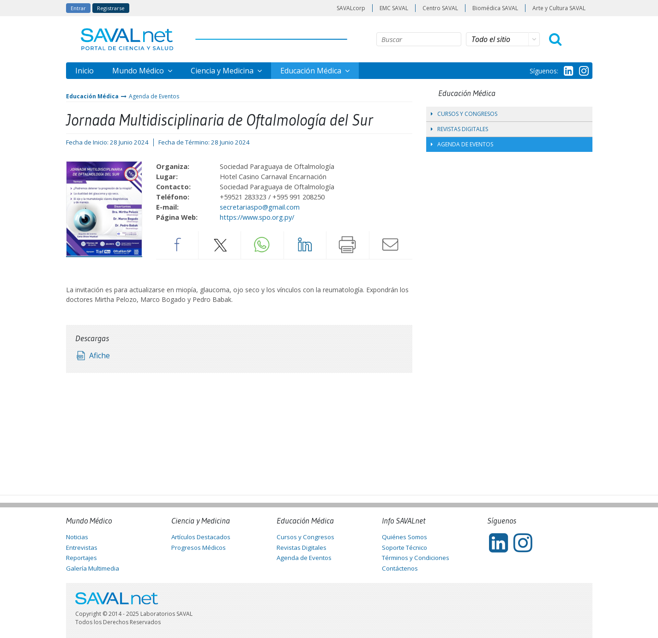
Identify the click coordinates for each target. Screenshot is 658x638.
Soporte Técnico (404, 547)
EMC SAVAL (394, 8)
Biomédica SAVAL (495, 8)
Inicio (84, 71)
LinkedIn (305, 244)
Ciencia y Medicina (223, 71)
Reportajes (81, 558)
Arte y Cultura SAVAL (559, 8)
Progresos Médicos (198, 547)
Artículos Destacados (200, 537)
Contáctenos (400, 568)
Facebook (176, 244)
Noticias (77, 537)
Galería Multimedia (92, 568)
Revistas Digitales (459, 129)
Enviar (390, 244)
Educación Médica (311, 71)
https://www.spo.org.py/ (257, 217)
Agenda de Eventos (154, 96)
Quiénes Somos (404, 537)
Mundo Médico (139, 71)
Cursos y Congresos (464, 114)
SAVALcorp (351, 8)
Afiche (99, 355)
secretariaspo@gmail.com (260, 206)
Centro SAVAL (440, 8)
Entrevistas (81, 547)
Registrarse (111, 8)
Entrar (78, 8)
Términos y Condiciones (415, 558)
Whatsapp (262, 244)
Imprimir (347, 244)
